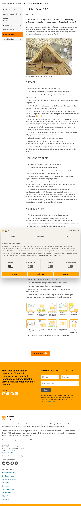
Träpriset (5, 496)
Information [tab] (41, 236)
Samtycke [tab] (14, 236)
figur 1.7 (38, 116)
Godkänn (66, 274)
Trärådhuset (6, 499)
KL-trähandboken (20, 3)
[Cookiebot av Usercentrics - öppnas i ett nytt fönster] (70, 231)
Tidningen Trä (6, 493)
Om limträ (5, 486)
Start (3, 3)
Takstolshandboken (9, 39)
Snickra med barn (8, 489)
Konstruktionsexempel (10, 14)
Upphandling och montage (34, 3)
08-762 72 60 (11, 451)
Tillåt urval (40, 274)
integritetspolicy (43, 255)
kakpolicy (56, 255)
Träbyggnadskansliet (9, 479)
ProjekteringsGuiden (9, 9)
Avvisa (14, 274)
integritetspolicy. (50, 401)
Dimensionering (7, 25)
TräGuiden (5, 483)
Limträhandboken (8, 30)
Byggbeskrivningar (8, 476)
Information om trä (8, 473)
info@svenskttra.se (7, 452)
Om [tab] (67, 236)
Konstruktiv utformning (6, 19)
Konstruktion (10, 3)
